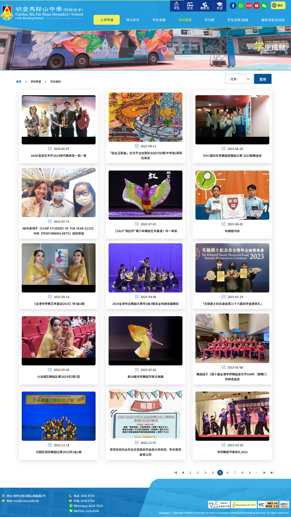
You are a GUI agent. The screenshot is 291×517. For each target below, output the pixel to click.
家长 (190, 6)
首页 (18, 81)
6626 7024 (96, 506)
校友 (220, 6)
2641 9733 (87, 496)
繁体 (280, 5)
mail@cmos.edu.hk (26, 501)
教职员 (204, 6)
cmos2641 (92, 511)
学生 (177, 6)
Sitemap (164, 512)
